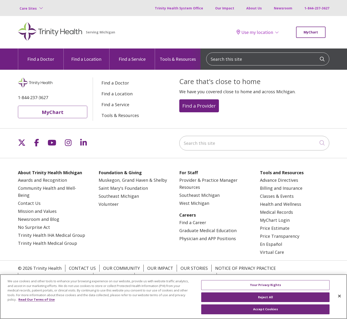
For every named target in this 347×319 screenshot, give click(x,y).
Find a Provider (199, 105)
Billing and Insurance (281, 188)
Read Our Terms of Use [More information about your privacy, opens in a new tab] (36, 299)
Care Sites (28, 8)
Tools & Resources (178, 55)
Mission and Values (37, 211)
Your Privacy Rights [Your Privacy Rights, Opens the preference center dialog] (265, 285)
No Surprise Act (34, 227)
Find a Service (132, 55)
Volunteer (109, 204)
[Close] (339, 296)
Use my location (255, 32)
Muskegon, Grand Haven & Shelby (133, 180)
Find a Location (86, 55)
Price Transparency (279, 236)
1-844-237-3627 (316, 8)
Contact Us (29, 203)
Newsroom (283, 8)
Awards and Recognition (42, 180)
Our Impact (224, 8)
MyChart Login (275, 220)
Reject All (265, 297)
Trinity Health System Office (179, 8)
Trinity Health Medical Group (47, 243)
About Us (254, 8)
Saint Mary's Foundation (123, 188)
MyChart (311, 32)
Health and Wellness (280, 204)
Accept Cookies (265, 309)
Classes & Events (277, 196)
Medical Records (276, 212)
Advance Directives (279, 180)
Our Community (121, 268)
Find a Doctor (41, 55)
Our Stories (194, 268)
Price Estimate (274, 228)
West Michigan (194, 203)
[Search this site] (267, 58)
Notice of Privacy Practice (245, 268)
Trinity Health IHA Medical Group (51, 235)
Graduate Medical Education (208, 230)
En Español (271, 244)
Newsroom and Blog (38, 219)
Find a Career (192, 222)
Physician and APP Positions (207, 238)
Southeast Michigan (119, 196)
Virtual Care (272, 252)
